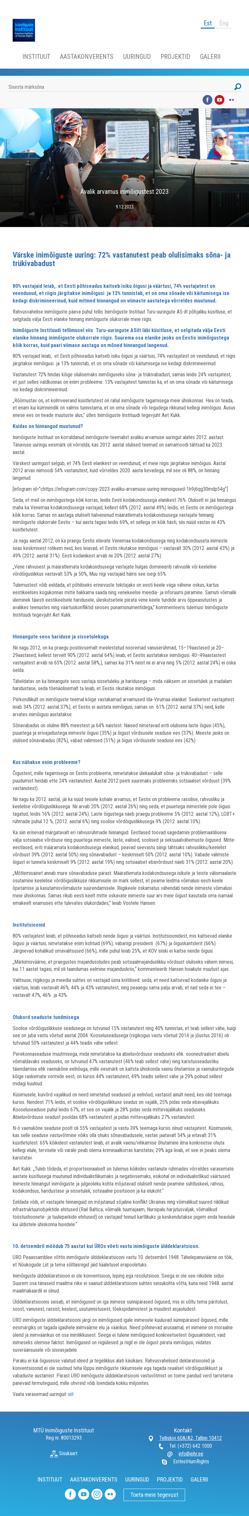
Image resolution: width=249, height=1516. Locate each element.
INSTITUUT (36, 56)
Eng (224, 23)
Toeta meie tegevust (154, 1494)
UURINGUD (137, 56)
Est (208, 23)
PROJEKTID (175, 56)
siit (71, 1394)
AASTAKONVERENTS (86, 56)
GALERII (210, 56)
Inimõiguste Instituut (27, 30)
